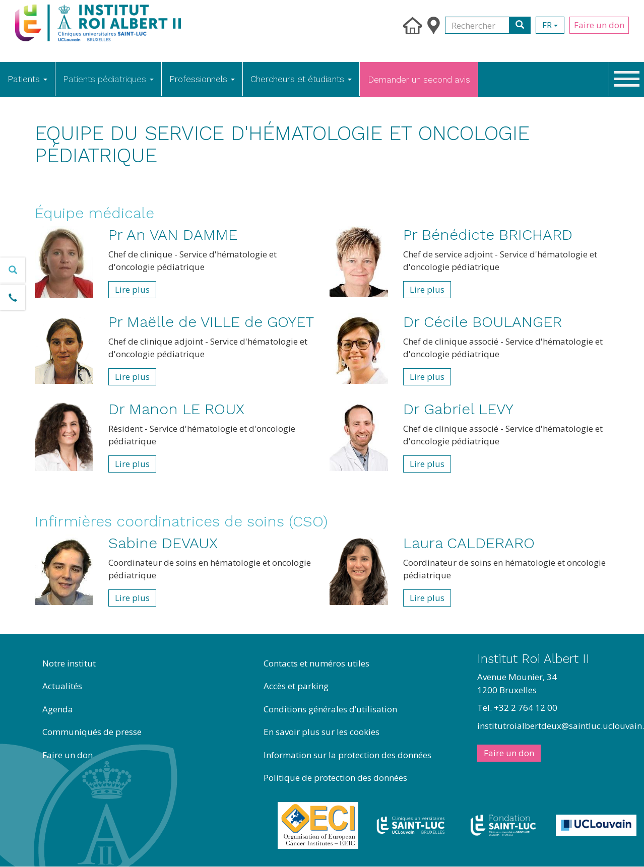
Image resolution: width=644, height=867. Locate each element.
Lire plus (132, 289)
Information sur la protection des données (347, 755)
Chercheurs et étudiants (301, 79)
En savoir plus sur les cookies (321, 732)
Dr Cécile (482, 321)
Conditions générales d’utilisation (330, 709)
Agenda (57, 709)
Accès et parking (296, 686)
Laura (469, 543)
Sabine (163, 543)
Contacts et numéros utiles (316, 663)
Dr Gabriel (458, 409)
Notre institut (69, 663)
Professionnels (202, 79)
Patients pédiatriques (108, 79)
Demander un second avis (419, 80)
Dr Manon (176, 409)
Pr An (172, 234)
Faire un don (599, 25)
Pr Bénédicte (487, 234)
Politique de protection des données (335, 777)
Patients (27, 79)
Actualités (62, 686)
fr (550, 25)
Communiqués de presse (92, 732)
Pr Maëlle (211, 321)
